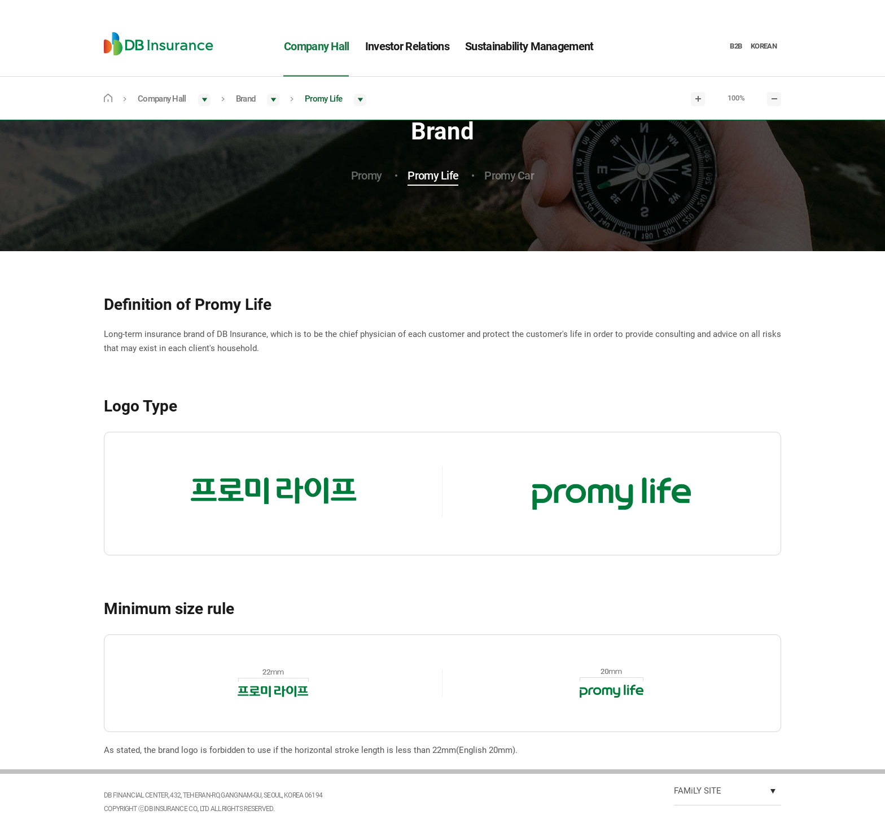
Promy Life (433, 175)
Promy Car (509, 175)
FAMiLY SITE (697, 791)
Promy (366, 175)
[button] (174, 99)
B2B (736, 46)
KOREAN (764, 46)
